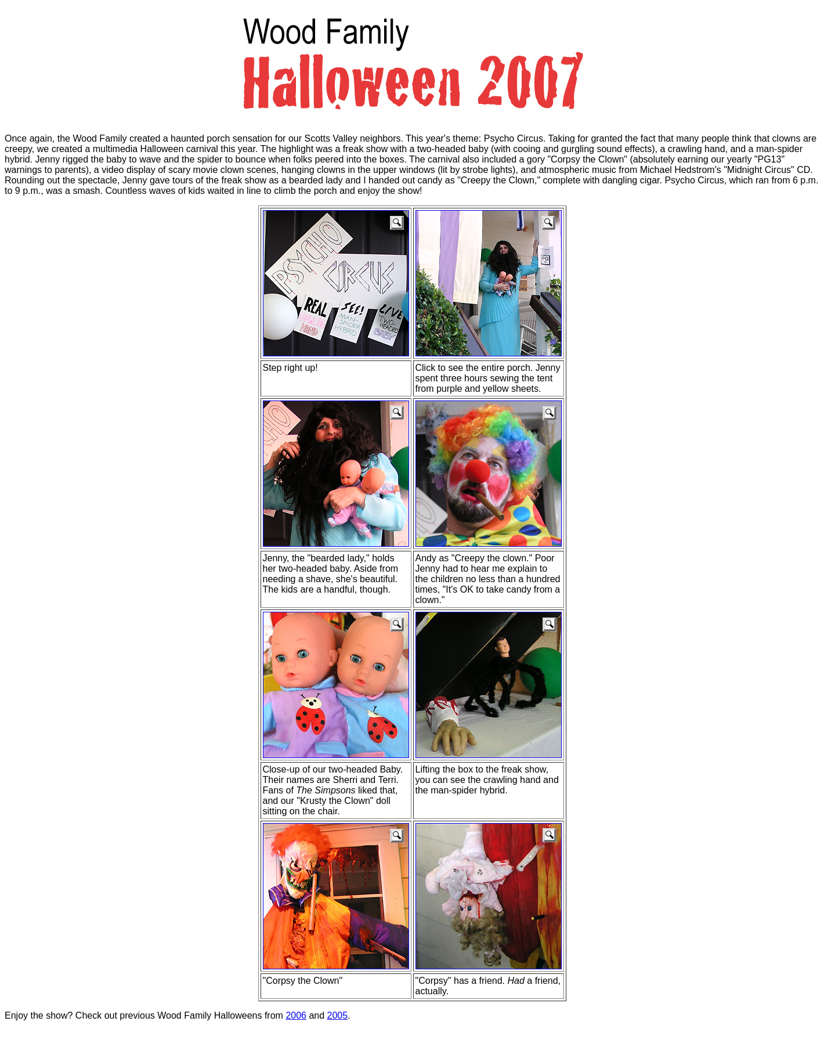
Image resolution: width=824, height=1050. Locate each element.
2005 (337, 1015)
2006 (295, 1015)
